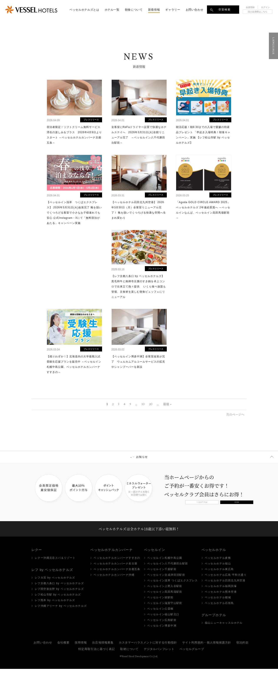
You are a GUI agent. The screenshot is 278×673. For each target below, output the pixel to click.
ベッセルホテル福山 (218, 567)
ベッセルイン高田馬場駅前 (164, 595)
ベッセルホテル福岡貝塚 (221, 590)
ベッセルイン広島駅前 (161, 624)
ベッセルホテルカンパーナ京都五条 (117, 573)
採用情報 (81, 646)
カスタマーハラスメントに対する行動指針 (148, 646)
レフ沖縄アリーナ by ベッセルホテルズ (61, 610)
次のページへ (235, 414)
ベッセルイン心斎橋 (160, 612)
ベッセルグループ (192, 653)
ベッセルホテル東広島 (219, 573)
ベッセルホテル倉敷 (218, 562)
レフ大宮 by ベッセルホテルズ (55, 581)
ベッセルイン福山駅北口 (163, 618)
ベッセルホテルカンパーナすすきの (117, 562)
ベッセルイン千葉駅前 (161, 573)
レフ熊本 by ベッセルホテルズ (55, 604)
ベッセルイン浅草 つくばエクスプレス (172, 584)
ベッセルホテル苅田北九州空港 (225, 584)
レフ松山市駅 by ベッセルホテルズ (58, 598)
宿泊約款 (242, 646)
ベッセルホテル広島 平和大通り (226, 578)
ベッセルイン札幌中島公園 (164, 562)
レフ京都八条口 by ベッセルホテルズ (59, 587)
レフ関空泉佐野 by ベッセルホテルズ (59, 593)
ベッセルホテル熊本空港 (221, 595)
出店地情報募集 (103, 646)
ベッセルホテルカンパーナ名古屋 (115, 567)
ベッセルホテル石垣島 (219, 607)
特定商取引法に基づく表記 (96, 653)
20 (150, 404)
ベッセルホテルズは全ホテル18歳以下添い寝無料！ (139, 531)
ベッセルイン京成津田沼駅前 (166, 578)
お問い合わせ (43, 646)
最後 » (167, 404)
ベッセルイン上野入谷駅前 (164, 590)
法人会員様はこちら (257, 11)
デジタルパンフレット (159, 653)
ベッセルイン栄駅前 (160, 601)
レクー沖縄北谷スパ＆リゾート (55, 562)
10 (143, 404)
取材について (129, 653)
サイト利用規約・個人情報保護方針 (206, 646)
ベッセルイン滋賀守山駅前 (164, 607)
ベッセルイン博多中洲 (161, 629)
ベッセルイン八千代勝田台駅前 (167, 567)
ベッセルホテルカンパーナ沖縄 (114, 578)
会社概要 (63, 646)
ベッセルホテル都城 (218, 601)
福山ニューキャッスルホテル (224, 627)
